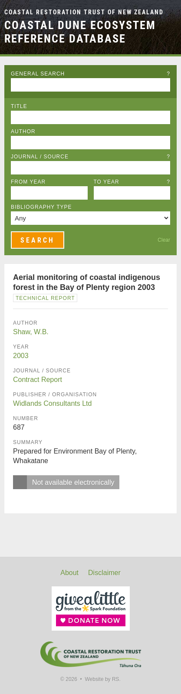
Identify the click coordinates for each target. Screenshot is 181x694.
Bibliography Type (41, 207)
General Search (90, 74)
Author (23, 131)
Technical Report (45, 298)
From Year (28, 182)
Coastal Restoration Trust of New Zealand (84, 12)
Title (19, 106)
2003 (21, 355)
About (69, 572)
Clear (164, 240)
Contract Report (37, 379)
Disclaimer (104, 572)
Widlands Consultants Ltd (52, 403)
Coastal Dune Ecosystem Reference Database (80, 32)
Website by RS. (102, 679)
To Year (132, 182)
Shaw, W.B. (31, 331)
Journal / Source (90, 157)
